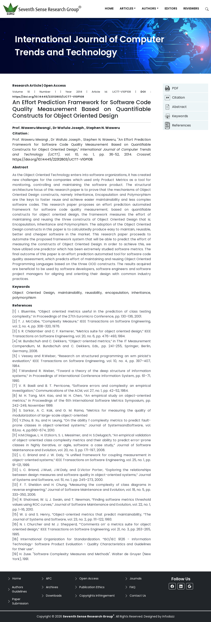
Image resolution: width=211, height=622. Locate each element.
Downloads (54, 596)
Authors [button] (149, 8)
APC (49, 578)
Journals (136, 578)
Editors (171, 8)
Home (109, 8)
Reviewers (191, 8)
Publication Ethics (91, 587)
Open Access (88, 578)
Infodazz (168, 616)
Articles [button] (126, 8)
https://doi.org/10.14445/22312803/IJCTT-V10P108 (52, 159)
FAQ (132, 587)
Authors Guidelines (19, 589)
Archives (52, 587)
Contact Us (138, 596)
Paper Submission (20, 601)
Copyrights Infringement (97, 596)
